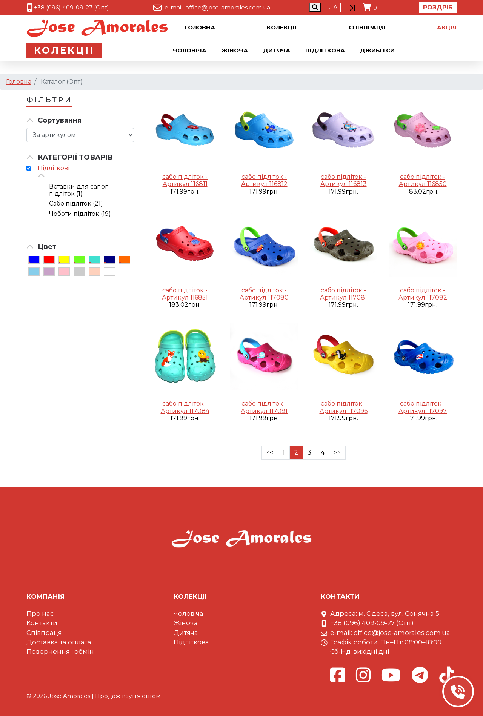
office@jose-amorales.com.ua (227, 7)
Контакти (41, 623)
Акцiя (447, 27)
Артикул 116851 (185, 297)
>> (337, 452)
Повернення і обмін (60, 651)
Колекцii (282, 27)
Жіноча (235, 50)
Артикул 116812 (264, 183)
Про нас (40, 613)
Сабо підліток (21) (76, 203)
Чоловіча (190, 50)
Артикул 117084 (185, 411)
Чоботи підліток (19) (80, 213)
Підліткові (53, 168)
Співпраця (367, 27)
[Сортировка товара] (80, 135)
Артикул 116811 (185, 183)
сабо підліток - (185, 176)
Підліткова (326, 50)
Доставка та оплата (58, 642)
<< (269, 452)
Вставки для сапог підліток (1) (78, 190)
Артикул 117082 (422, 297)
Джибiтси (378, 50)
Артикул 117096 (344, 411)
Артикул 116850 (423, 183)
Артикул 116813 (343, 183)
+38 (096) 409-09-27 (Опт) (71, 7)
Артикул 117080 (264, 297)
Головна (200, 27)
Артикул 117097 (422, 411)
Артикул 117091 (264, 411)
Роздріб (438, 7)
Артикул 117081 (343, 297)
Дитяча (277, 50)
